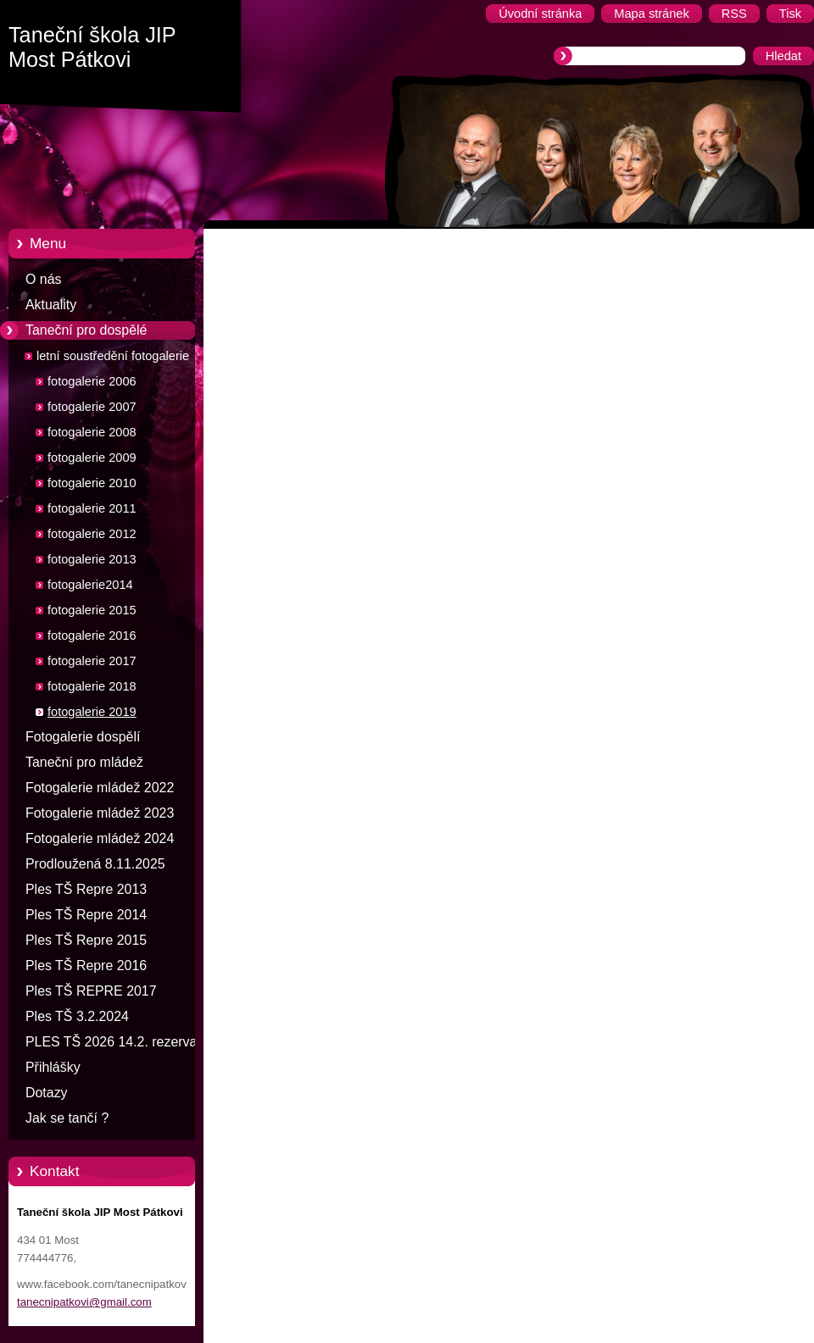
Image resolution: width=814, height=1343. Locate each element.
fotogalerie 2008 (92, 432)
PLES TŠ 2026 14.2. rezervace (118, 1042)
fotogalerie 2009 (92, 457)
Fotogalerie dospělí (82, 737)
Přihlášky (53, 1067)
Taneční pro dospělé (86, 330)
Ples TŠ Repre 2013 (86, 889)
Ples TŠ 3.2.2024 (77, 1016)
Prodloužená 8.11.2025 (95, 864)
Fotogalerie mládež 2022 (99, 787)
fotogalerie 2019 (92, 712)
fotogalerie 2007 (92, 406)
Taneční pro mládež (84, 762)
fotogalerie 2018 (92, 686)
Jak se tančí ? (67, 1118)
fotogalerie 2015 (92, 610)
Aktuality (50, 304)
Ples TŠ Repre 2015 (86, 940)
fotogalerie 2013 (92, 559)
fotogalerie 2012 (92, 534)
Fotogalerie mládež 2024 (99, 838)
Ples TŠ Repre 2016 (86, 965)
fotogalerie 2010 (92, 483)
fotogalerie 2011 (92, 508)
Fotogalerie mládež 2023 (99, 813)
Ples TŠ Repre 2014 (86, 914)
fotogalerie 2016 (92, 635)
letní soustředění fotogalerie (112, 356)
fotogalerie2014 (90, 584)
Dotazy (46, 1092)
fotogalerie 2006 (92, 381)
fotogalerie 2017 (92, 661)
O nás (43, 279)
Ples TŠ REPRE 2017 (91, 991)
